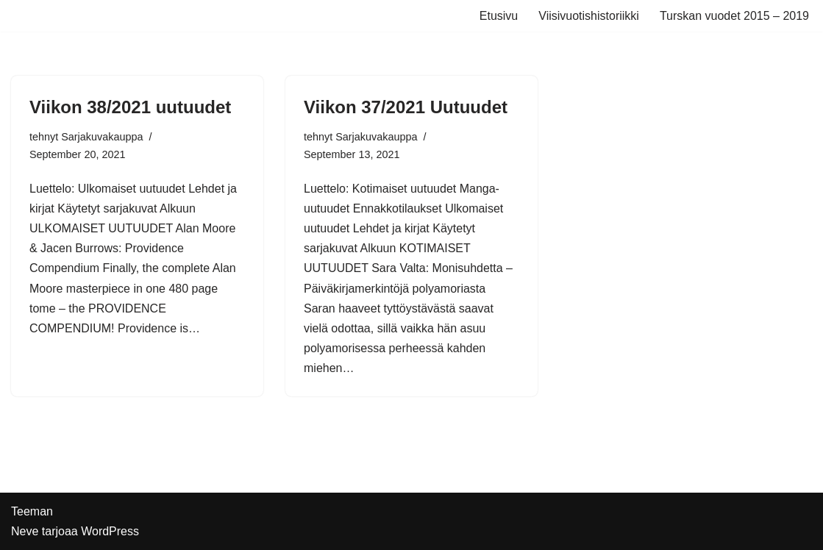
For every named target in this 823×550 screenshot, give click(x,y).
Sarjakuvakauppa (102, 137)
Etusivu (499, 16)
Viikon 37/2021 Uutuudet (405, 107)
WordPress (110, 531)
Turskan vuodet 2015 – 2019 (734, 16)
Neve (24, 531)
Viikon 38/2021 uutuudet (130, 107)
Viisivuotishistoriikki (588, 16)
